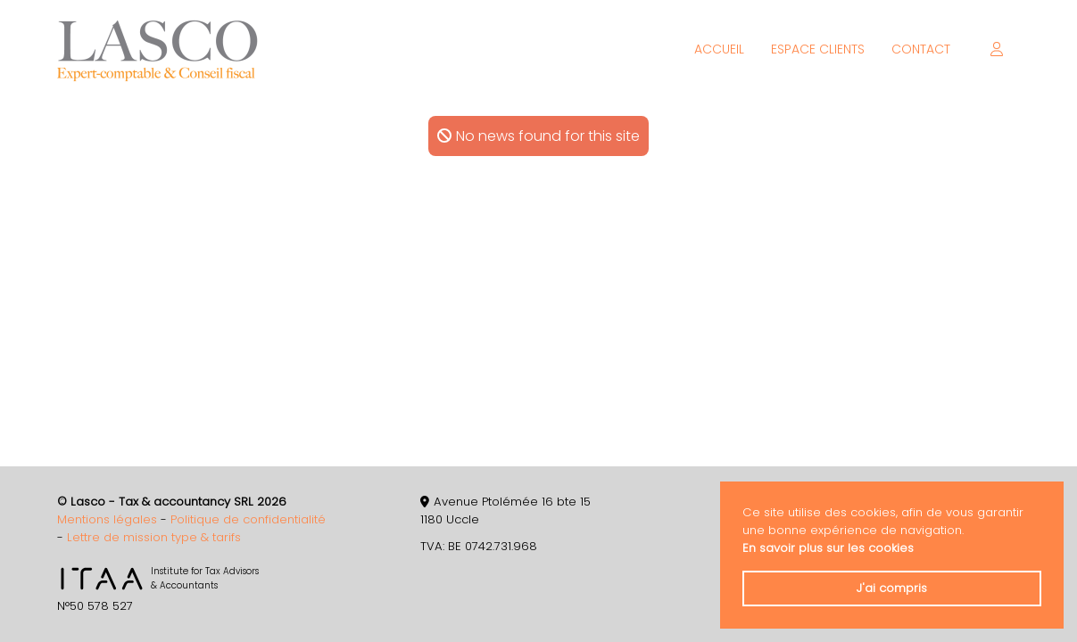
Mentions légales (107, 519)
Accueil (719, 49)
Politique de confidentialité (248, 519)
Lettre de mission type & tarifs (154, 537)
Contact (920, 49)
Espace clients (818, 49)
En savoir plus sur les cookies (828, 547)
